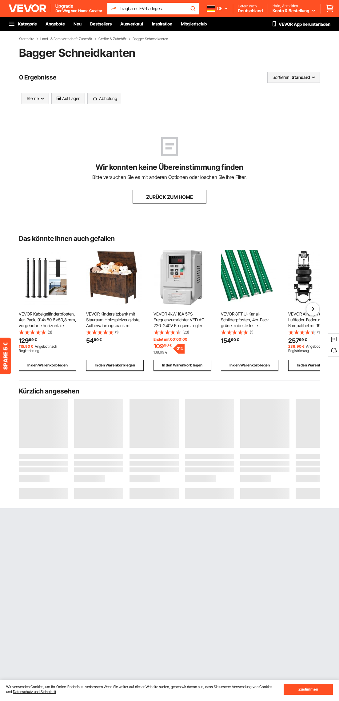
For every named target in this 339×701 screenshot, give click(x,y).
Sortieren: (281, 77)
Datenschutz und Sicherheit (34, 691)
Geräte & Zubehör (112, 39)
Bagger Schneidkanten (150, 39)
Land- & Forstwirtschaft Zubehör (66, 39)
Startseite (26, 39)
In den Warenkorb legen (47, 365)
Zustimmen (308, 689)
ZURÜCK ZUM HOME (169, 197)
